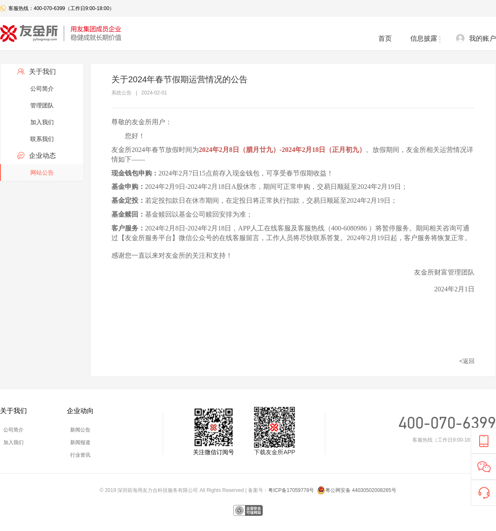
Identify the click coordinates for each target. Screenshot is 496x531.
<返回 (467, 361)
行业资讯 (80, 455)
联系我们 (42, 139)
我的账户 (482, 38)
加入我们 (42, 122)
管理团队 (42, 105)
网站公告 (42, 172)
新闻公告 (80, 430)
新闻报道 (80, 442)
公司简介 (42, 88)
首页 (385, 38)
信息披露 (423, 38)
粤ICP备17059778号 (292, 490)
